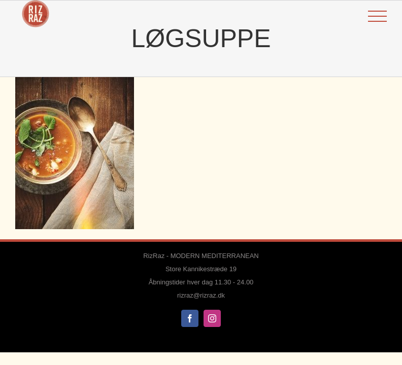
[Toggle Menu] (377, 16)
